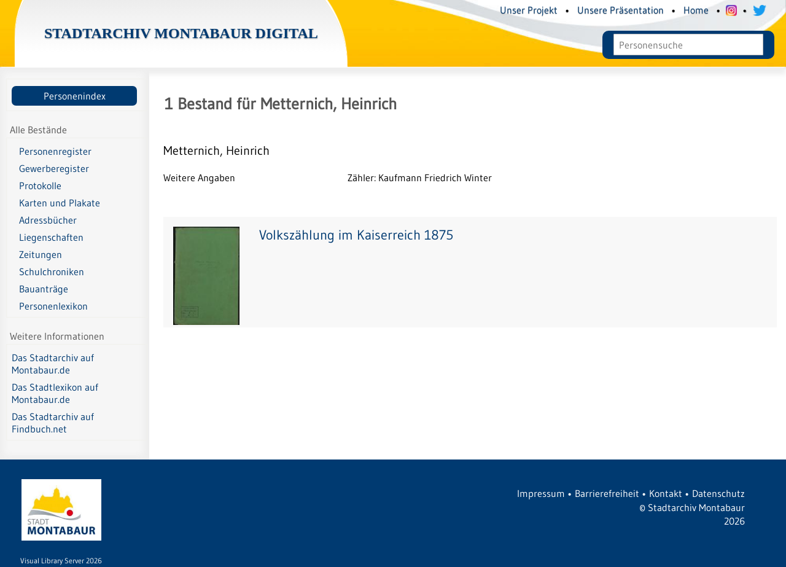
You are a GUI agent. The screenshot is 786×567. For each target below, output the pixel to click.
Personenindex (75, 96)
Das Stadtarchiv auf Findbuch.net (53, 422)
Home (696, 10)
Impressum (541, 493)
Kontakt (665, 493)
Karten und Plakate (59, 203)
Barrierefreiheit (607, 493)
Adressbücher (48, 220)
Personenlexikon (53, 306)
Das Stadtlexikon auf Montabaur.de (55, 393)
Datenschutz (718, 493)
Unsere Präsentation (620, 10)
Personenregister (55, 151)
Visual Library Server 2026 (61, 560)
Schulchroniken (51, 271)
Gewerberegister (54, 168)
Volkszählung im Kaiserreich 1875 (356, 235)
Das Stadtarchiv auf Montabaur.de (53, 363)
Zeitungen (40, 254)
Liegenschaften (51, 237)
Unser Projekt (529, 10)
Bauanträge (43, 289)
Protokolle (40, 185)
